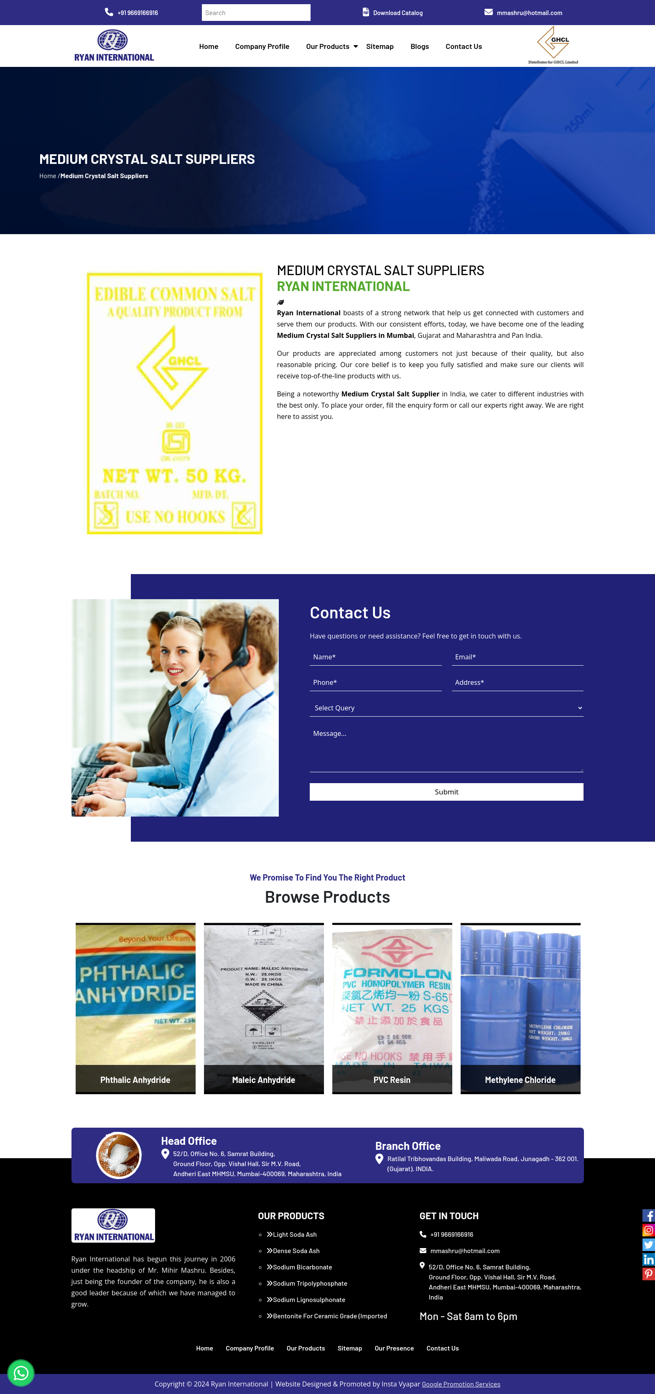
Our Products (328, 46)
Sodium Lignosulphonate (305, 1299)
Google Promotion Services (461, 1384)
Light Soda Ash (291, 1234)
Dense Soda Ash (293, 1250)
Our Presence (394, 1348)
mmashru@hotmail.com (523, 12)
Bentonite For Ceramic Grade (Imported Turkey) (326, 1321)
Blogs (419, 46)
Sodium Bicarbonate (299, 1267)
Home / (49, 175)
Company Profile (262, 46)
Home (209, 46)
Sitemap (380, 46)
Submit (447, 792)
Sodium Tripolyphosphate (306, 1283)
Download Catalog (393, 12)
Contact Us (464, 46)
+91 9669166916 (131, 12)
